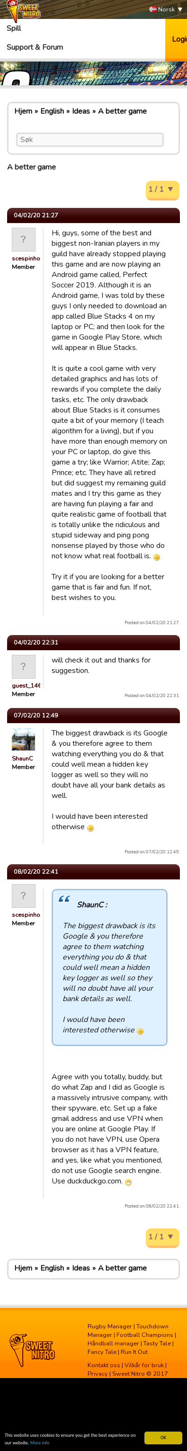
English (52, 111)
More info (40, 1443)
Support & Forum (35, 47)
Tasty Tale (157, 1343)
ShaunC (22, 758)
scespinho (26, 258)
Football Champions (144, 1335)
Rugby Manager (110, 1326)
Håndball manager (113, 1343)
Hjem (23, 111)
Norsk (162, 9)
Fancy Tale (102, 1352)
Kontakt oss (104, 1365)
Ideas (81, 111)
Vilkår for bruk (144, 1365)
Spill (14, 28)
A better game (122, 111)
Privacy (98, 1374)
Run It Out (134, 1352)
